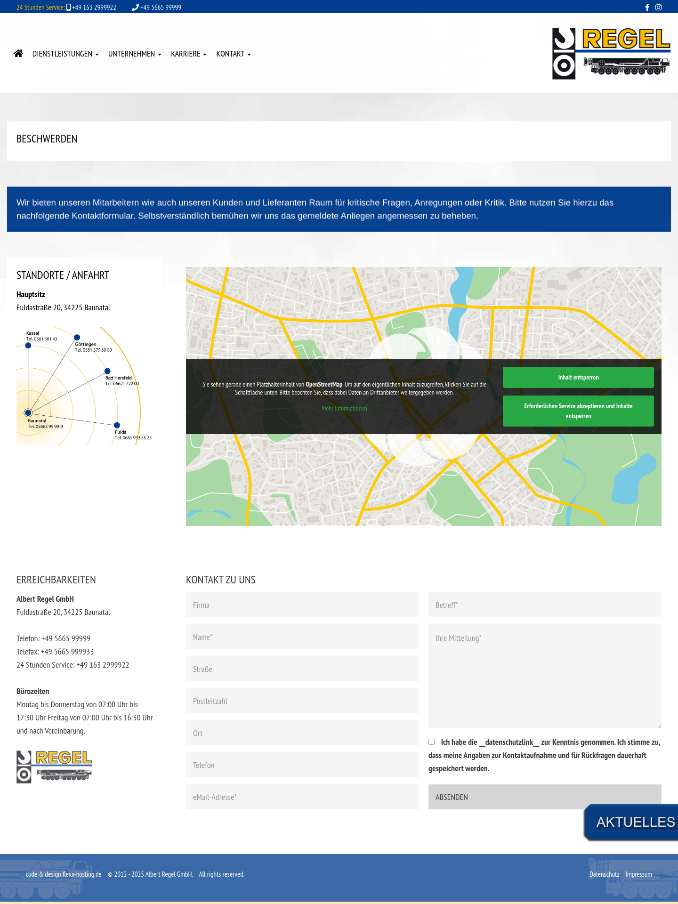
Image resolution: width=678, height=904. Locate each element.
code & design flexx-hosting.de (64, 874)
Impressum (638, 874)
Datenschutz (605, 874)
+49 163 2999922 (66, 7)
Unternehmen (134, 53)
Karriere (189, 53)
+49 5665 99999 (156, 7)
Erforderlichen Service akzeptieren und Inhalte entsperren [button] (579, 411)
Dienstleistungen (65, 53)
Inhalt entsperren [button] (578, 377)
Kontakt (233, 53)
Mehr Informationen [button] (344, 408)
